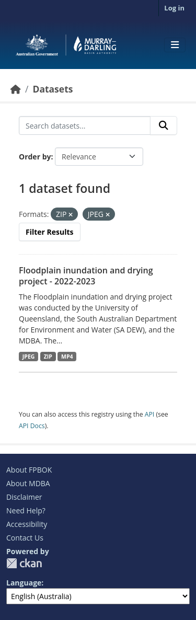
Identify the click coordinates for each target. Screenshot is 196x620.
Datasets (52, 89)
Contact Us (24, 538)
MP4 (67, 356)
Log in (174, 8)
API (150, 414)
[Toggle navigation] (175, 45)
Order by (35, 157)
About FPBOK (29, 470)
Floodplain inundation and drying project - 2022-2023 (86, 276)
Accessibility (26, 524)
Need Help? (25, 510)
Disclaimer (24, 497)
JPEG (28, 356)
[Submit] (163, 125)
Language (23, 583)
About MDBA (28, 483)
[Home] (15, 89)
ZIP (48, 356)
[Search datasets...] (85, 125)
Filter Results (50, 232)
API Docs (32, 425)
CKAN (24, 563)
